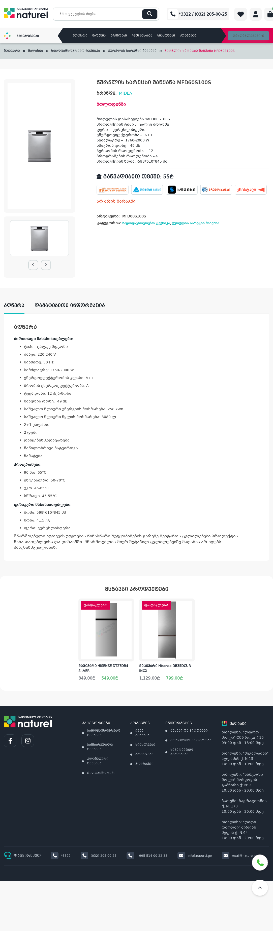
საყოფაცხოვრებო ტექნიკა (75, 51)
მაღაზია (99, 36)
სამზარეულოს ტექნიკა (100, 747)
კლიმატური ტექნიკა (97, 761)
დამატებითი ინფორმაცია (70, 305)
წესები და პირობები (189, 731)
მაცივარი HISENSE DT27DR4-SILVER (103, 669)
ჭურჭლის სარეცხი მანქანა (132, 51)
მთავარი (80, 36)
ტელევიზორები (101, 773)
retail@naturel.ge (240, 856)
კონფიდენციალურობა (190, 740)
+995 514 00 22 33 (147, 856)
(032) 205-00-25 (98, 856)
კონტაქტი (188, 36)
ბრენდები (119, 36)
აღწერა (14, 305)
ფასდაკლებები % (248, 36)
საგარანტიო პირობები (181, 752)
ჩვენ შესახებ (142, 36)
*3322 (61, 856)
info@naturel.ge (194, 856)
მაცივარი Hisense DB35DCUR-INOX (165, 669)
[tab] (19, 306)
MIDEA (125, 93)
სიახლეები (166, 36)
